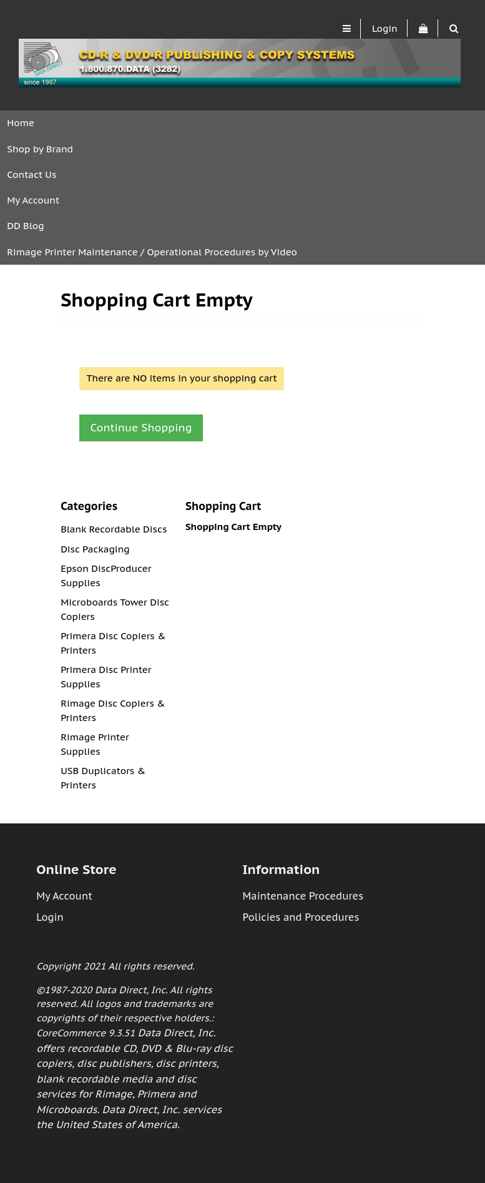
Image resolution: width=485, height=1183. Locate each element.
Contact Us (31, 174)
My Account (33, 200)
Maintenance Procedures (302, 896)
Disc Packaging (95, 549)
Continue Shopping (141, 427)
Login (385, 28)
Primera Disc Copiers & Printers (113, 643)
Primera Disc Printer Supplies (106, 677)
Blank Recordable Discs (114, 529)
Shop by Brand (40, 149)
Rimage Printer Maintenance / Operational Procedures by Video (152, 252)
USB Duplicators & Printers (103, 778)
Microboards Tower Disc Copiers (115, 609)
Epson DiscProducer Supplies (106, 575)
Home (20, 123)
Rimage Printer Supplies (95, 744)
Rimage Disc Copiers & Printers (113, 710)
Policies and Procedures (300, 917)
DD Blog (25, 226)
